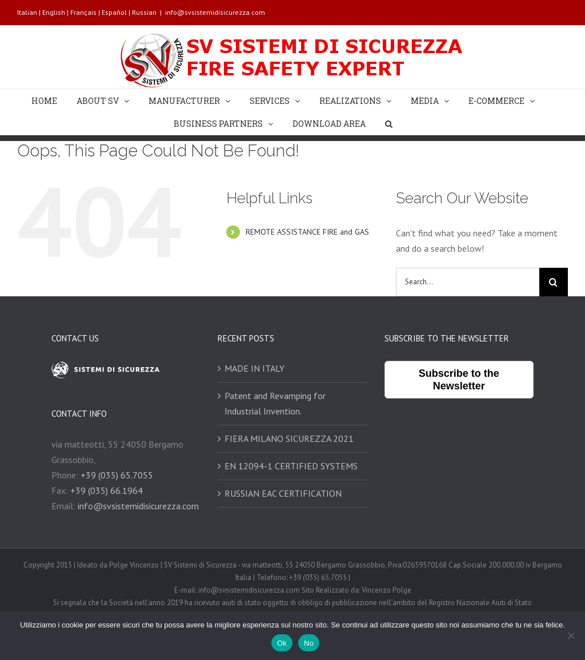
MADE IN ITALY (255, 368)
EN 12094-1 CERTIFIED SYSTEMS (291, 466)
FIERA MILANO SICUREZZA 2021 (289, 438)
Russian (144, 12)
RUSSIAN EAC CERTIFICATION (283, 493)
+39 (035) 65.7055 (117, 475)
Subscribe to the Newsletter (459, 380)
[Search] (388, 123)
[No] (570, 635)
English (53, 12)
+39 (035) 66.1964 (106, 490)
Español (114, 12)
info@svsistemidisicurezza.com (215, 12)
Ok (282, 643)
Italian (27, 12)
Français (83, 12)
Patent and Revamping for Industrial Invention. (275, 403)
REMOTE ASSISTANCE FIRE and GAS (307, 232)
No (309, 643)
